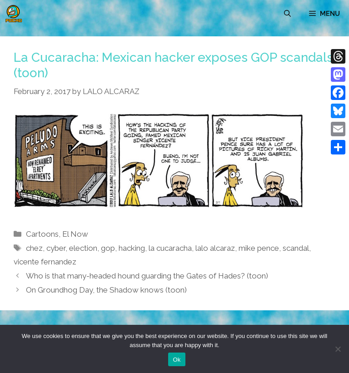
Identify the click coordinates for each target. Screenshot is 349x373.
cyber (55, 248)
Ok (176, 359)
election (83, 248)
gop (108, 248)
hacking (132, 248)
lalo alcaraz (215, 248)
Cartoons (42, 234)
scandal (296, 248)
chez (34, 248)
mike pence (259, 248)
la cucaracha (170, 248)
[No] (337, 348)
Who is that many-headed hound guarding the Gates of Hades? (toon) (147, 275)
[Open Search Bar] (287, 13)
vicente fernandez (45, 261)
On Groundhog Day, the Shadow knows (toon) (106, 289)
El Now (75, 234)
